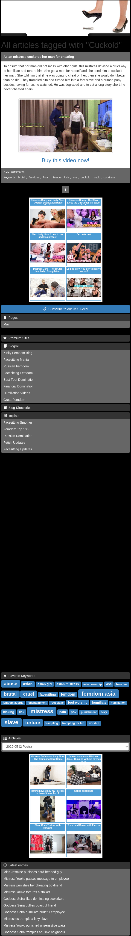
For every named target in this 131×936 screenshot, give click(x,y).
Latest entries (15, 865)
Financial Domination (18, 386)
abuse (10, 683)
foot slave (57, 702)
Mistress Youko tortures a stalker (26, 892)
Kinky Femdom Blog (17, 353)
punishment (89, 712)
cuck (97, 177)
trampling (51, 723)
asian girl (45, 684)
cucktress (109, 177)
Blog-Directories (17, 408)
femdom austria (13, 702)
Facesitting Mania (16, 359)
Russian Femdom (16, 366)
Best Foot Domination (19, 379)
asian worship (92, 684)
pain (62, 712)
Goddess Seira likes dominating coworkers (33, 899)
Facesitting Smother (17, 422)
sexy (104, 712)
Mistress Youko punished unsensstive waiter (35, 925)
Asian (46, 177)
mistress (41, 711)
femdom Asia (61, 177)
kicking (8, 712)
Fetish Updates (14, 442)
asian (27, 684)
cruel (28, 694)
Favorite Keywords (19, 676)
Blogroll (11, 346)
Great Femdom (14, 400)
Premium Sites (16, 338)
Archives (12, 738)
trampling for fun (73, 723)
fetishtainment (37, 702)
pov (73, 712)
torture (32, 722)
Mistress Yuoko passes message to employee (36, 878)
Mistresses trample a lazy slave (25, 919)
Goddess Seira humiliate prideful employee (34, 912)
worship (93, 723)
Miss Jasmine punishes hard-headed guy (32, 872)
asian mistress (67, 684)
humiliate (99, 702)
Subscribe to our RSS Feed (65, 309)
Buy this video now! (65, 160)
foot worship (77, 702)
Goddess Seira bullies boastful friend (29, 905)
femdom (34, 177)
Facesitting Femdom (18, 373)
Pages (10, 317)
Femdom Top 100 (16, 429)
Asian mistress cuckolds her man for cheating (38, 57)
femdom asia (99, 694)
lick (21, 712)
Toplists (11, 416)
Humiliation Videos (16, 393)
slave (11, 722)
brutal (21, 177)
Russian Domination (17, 436)
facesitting (48, 694)
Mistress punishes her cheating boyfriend (32, 885)
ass (75, 177)
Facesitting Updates (17, 449)
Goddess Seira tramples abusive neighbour (34, 932)
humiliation (118, 702)
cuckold (85, 177)
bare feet (122, 684)
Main (6, 324)
